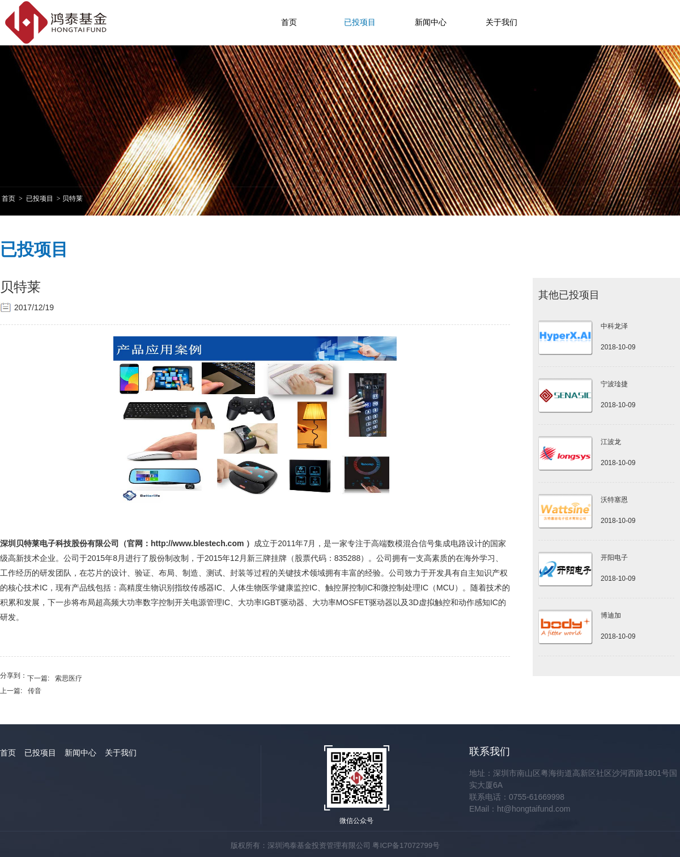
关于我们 (501, 22)
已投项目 (360, 22)
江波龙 (611, 442)
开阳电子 (614, 558)
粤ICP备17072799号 (406, 845)
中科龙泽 (614, 326)
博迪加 (611, 615)
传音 (34, 691)
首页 (289, 22)
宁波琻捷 (614, 384)
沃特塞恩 (614, 500)
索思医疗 (68, 678)
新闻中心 (431, 22)
